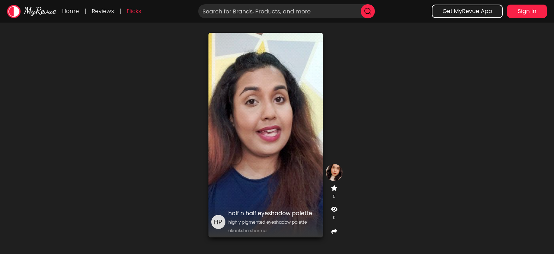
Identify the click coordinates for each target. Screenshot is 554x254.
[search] (368, 11)
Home (70, 11)
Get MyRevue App (467, 11)
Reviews (103, 11)
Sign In (527, 11)
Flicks (134, 11)
